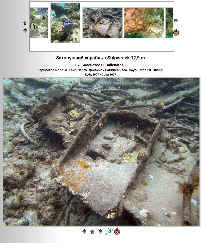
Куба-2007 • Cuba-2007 (100, 74)
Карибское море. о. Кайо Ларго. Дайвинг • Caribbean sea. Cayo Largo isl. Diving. (100, 70)
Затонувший (69, 57)
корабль (94, 57)
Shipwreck (118, 57)
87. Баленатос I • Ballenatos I (101, 65)
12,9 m (138, 57)
